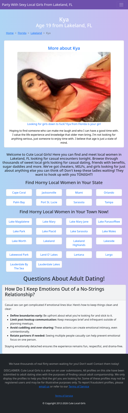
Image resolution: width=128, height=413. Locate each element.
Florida (22, 33)
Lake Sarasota (79, 231)
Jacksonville (49, 192)
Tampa (109, 202)
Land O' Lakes (49, 254)
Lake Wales (109, 231)
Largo (108, 254)
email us (44, 386)
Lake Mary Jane (79, 221)
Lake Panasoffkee (109, 221)
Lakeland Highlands (79, 243)
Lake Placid (49, 231)
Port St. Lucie (49, 202)
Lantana (79, 254)
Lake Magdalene (19, 221)
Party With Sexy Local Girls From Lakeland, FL (37, 4)
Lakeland (36, 33)
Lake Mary (48, 221)
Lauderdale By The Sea (19, 266)
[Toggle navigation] (121, 4)
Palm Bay (19, 202)
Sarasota (79, 202)
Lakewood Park (19, 254)
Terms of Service (79, 386)
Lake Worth (19, 241)
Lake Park (19, 231)
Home (10, 33)
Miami (79, 192)
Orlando (109, 192)
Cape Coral (19, 192)
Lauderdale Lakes (49, 264)
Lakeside (109, 241)
